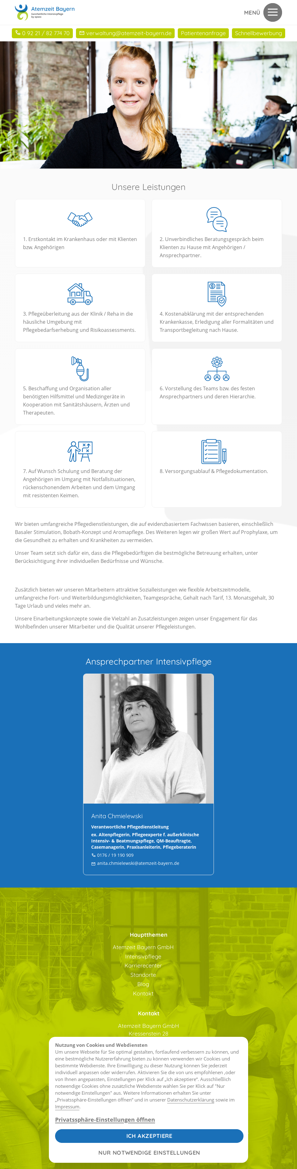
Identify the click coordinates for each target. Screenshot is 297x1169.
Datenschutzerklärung (190, 1100)
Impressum (67, 1106)
